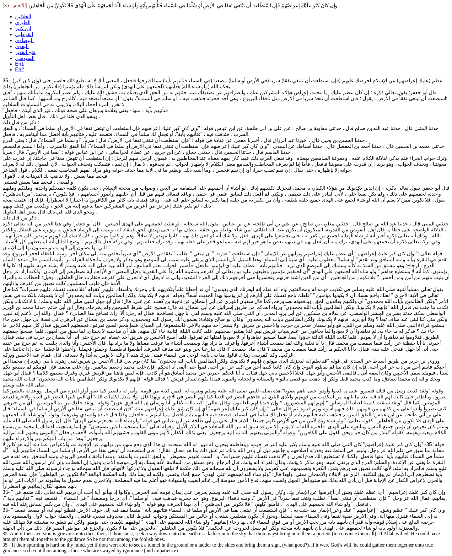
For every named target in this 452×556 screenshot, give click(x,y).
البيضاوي (24, 40)
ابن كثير (23, 28)
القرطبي (24, 34)
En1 (19, 64)
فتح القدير (25, 52)
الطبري (22, 22)
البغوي (22, 46)
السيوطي (25, 58)
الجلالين (23, 16)
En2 (19, 69)
